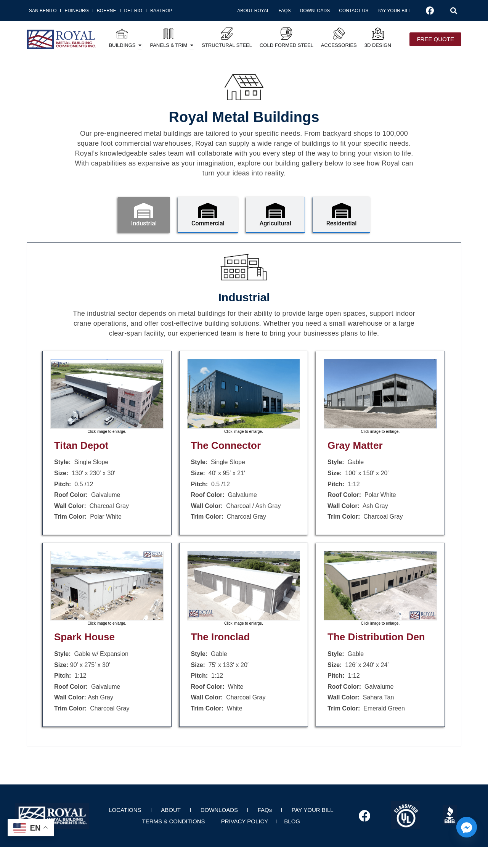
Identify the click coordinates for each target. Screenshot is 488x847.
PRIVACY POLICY (244, 821)
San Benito (42, 10)
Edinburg (76, 10)
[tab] (144, 215)
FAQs (285, 10)
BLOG (292, 821)
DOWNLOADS (219, 810)
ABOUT (171, 810)
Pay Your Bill (394, 10)
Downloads (315, 10)
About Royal (253, 10)
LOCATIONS (125, 810)
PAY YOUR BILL (313, 810)
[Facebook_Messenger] (466, 827)
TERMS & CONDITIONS (173, 821)
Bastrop (161, 10)
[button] (453, 10)
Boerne (106, 10)
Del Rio (133, 10)
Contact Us (353, 10)
